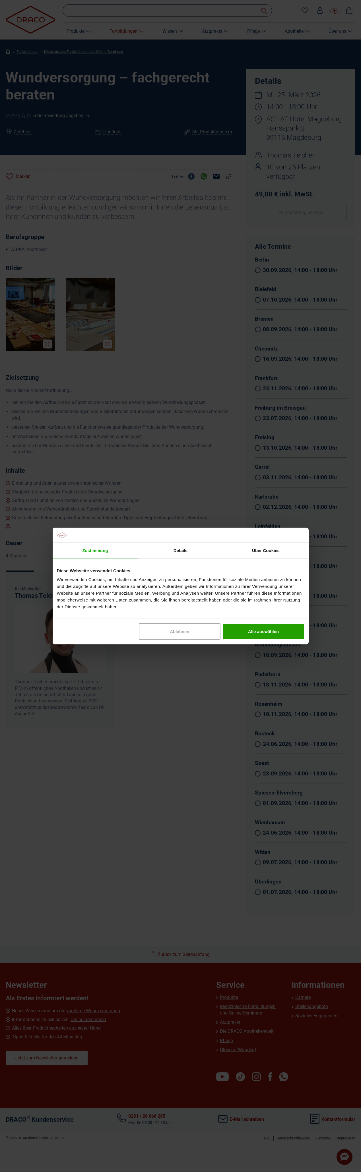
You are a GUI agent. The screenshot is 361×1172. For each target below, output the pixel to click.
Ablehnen (179, 631)
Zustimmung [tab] (95, 550)
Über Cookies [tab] (266, 550)
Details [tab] (180, 550)
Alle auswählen (263, 631)
